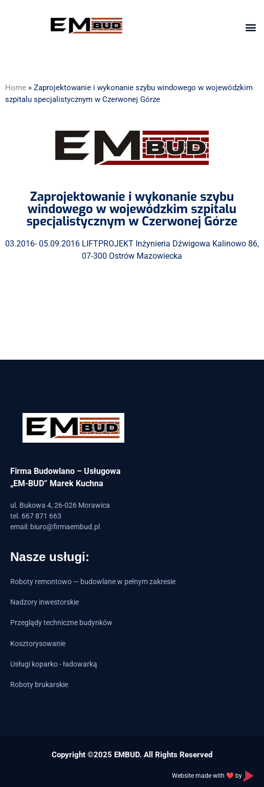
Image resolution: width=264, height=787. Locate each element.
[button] (250, 26)
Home (15, 87)
